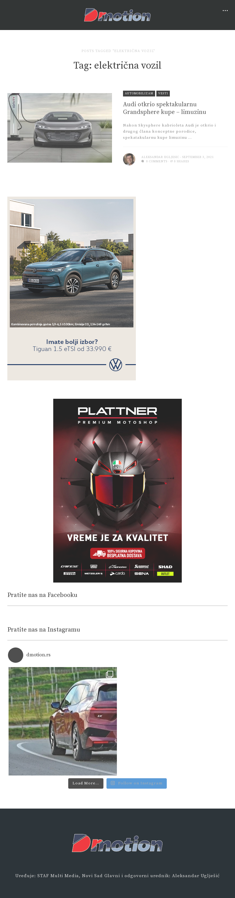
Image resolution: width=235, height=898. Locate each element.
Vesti (163, 93)
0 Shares (179, 161)
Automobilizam (139, 93)
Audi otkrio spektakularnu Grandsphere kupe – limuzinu (164, 108)
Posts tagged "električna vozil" (118, 51)
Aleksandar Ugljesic (160, 157)
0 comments (154, 161)
